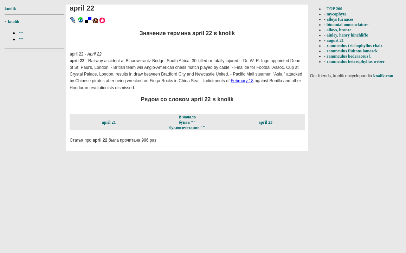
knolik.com (383, 75)
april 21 (109, 122)
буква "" (187, 122)
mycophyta (337, 14)
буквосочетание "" (187, 127)
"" (21, 33)
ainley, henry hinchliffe (347, 35)
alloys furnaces (340, 19)
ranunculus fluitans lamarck (352, 50)
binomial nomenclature (347, 24)
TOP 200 (334, 8)
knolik (10, 8)
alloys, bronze (339, 29)
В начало (187, 117)
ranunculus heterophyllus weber (356, 61)
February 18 (242, 80)
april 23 (265, 122)
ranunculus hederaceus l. (349, 56)
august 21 (335, 40)
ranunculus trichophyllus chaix (354, 45)
